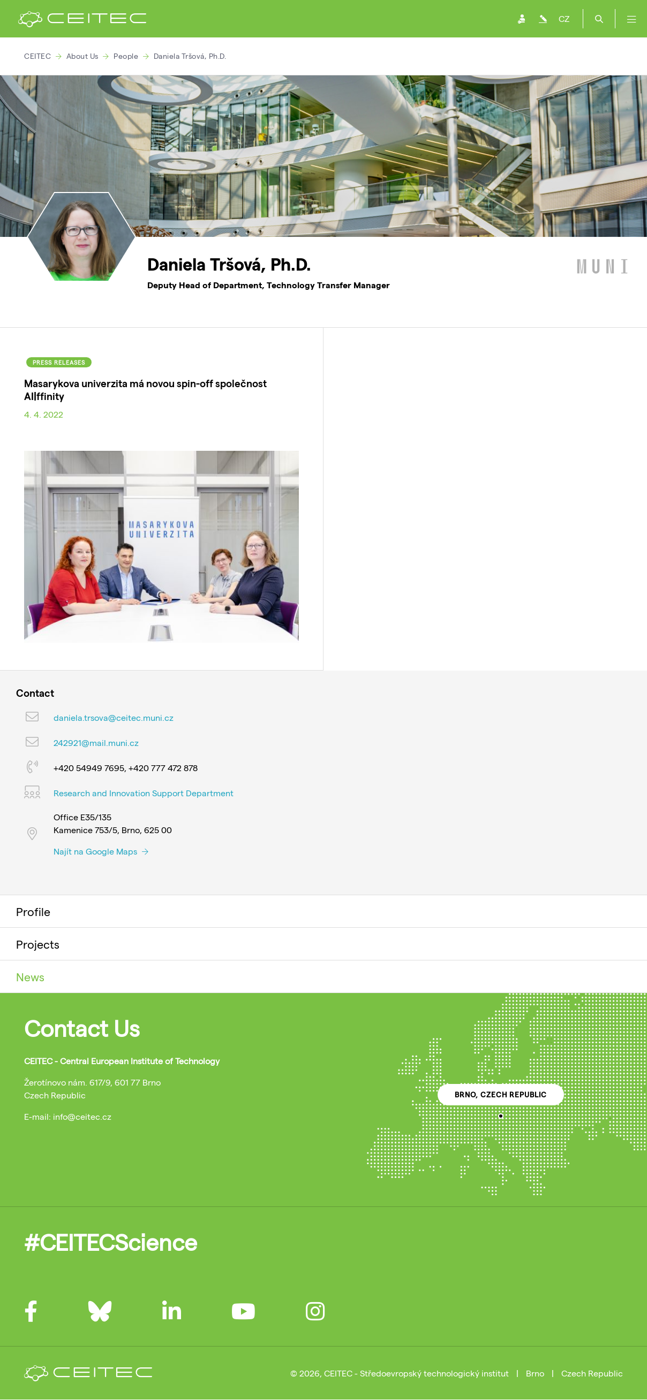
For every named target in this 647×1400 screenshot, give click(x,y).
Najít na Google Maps (101, 851)
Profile (33, 911)
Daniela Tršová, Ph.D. (190, 55)
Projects (37, 944)
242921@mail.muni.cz (96, 742)
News (30, 976)
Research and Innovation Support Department (144, 793)
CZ (564, 18)
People (126, 55)
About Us (82, 55)
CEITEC (37, 55)
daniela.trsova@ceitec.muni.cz (114, 717)
